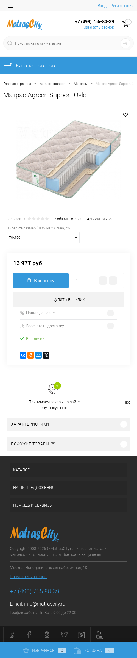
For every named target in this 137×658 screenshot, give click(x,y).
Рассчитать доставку (42, 326)
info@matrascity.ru (44, 604)
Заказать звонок (99, 27)
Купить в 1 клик (68, 299)
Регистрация (122, 6)
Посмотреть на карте (28, 576)
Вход (102, 6)
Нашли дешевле (37, 313)
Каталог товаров (29, 65)
